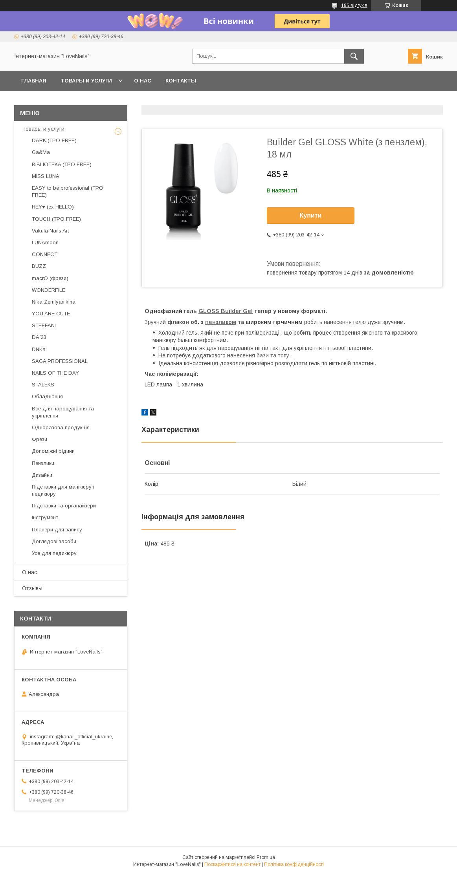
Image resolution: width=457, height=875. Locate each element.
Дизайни (42, 475)
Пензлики (43, 463)
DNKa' (39, 349)
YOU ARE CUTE (51, 314)
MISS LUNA (45, 176)
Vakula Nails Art (50, 231)
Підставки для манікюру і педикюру (63, 490)
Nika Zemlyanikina (53, 302)
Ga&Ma (41, 152)
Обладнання (47, 396)
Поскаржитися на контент (232, 864)
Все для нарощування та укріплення (63, 412)
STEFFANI (44, 325)
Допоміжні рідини (53, 451)
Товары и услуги (86, 81)
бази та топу (273, 355)
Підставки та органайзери (64, 506)
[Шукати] (354, 56)
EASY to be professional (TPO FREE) (67, 191)
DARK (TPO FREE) (54, 140)
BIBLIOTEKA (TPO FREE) (62, 164)
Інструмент (45, 517)
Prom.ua (266, 857)
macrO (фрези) (50, 278)
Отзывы (32, 588)
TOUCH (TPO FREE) (56, 219)
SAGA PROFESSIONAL (60, 361)
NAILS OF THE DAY (55, 373)
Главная (33, 81)
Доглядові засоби (54, 541)
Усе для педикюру (54, 553)
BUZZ (39, 266)
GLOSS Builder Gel (225, 311)
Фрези (39, 439)
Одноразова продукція (61, 427)
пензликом (220, 322)
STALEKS (43, 385)
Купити (311, 215)
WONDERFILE (48, 290)
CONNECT (44, 254)
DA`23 (39, 337)
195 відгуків (354, 5)
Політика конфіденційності (294, 864)
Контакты (180, 81)
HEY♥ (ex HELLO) (53, 207)
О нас (142, 81)
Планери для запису (57, 530)
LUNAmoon (45, 242)
